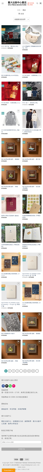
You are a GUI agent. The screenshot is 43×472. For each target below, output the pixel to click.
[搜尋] (37, 3)
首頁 (18, 10)
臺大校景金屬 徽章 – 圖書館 (10, 159)
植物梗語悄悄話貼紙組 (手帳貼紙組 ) (31, 245)
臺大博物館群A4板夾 (8, 333)
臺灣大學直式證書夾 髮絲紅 (10, 215)
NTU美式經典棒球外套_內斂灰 (10, 131)
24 (33, 371)
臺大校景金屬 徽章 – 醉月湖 (31, 159)
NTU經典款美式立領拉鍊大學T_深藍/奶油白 (31, 131)
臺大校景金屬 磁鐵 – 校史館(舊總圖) (31, 361)
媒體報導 (28, 421)
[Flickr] (13, 386)
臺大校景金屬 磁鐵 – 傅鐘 (9, 361)
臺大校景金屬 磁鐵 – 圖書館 (31, 333)
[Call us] (10, 386)
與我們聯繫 (22, 409)
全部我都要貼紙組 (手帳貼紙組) (10, 245)
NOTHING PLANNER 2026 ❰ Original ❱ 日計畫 (31, 274)
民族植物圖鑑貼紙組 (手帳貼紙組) (31, 216)
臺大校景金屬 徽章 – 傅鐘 (9, 186)
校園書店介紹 (18, 421)
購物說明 (4, 409)
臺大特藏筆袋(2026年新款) (10, 75)
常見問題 (13, 409)
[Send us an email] (6, 386)
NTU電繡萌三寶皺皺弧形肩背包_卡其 (31, 47)
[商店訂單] (21, 19)
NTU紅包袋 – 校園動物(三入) (31, 75)
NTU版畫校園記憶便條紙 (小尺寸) (10, 274)
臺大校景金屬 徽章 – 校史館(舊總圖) (31, 187)
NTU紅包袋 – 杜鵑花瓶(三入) (10, 102)
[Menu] (2, 3)
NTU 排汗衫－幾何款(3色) (9, 46)
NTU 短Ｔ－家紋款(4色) (30, 102)
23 (29, 371)
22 (25, 371)
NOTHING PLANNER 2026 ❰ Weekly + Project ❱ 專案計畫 (10, 304)
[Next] (37, 371)
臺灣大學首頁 (13, 423)
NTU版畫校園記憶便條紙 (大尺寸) (31, 303)
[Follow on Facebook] (3, 386)
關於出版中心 (6, 421)
